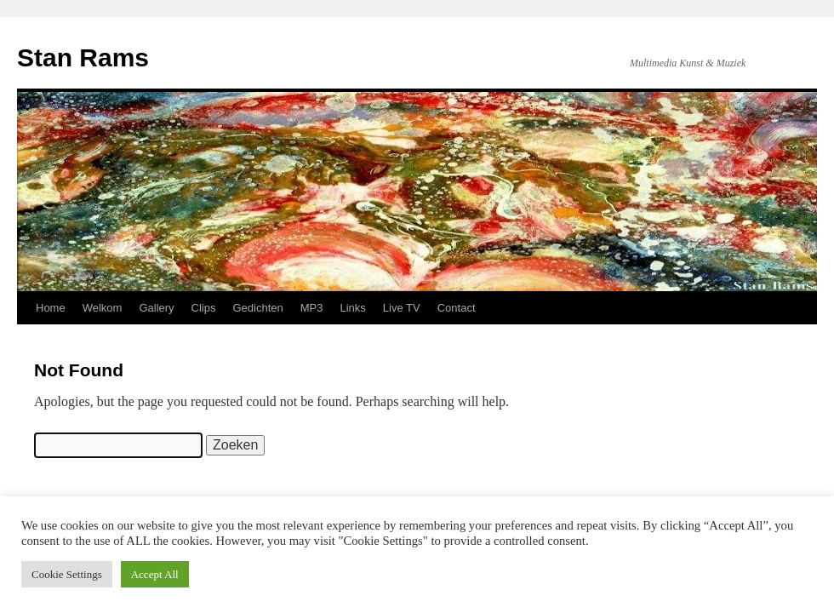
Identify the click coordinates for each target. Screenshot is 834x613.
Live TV (401, 307)
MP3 (311, 307)
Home (51, 307)
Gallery (156, 307)
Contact (456, 307)
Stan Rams (83, 57)
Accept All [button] (155, 574)
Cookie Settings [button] (66, 574)
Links (353, 307)
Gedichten (258, 307)
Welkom (103, 307)
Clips (203, 307)
